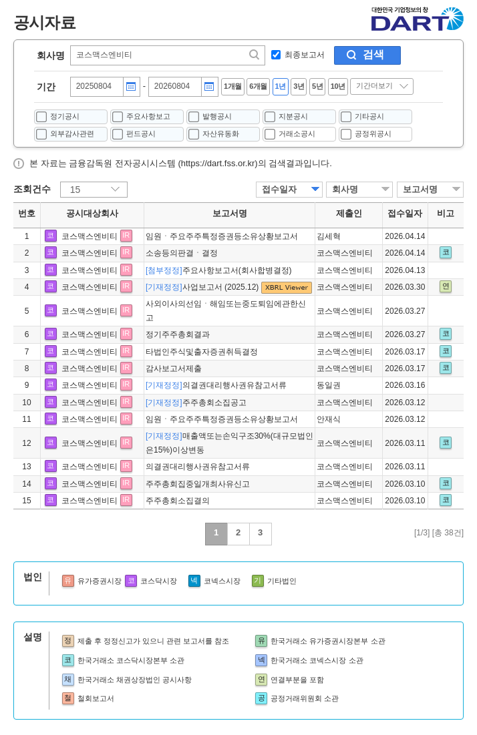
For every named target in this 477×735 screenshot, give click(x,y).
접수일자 (279, 189)
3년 (298, 86)
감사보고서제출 (174, 368)
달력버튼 (131, 87)
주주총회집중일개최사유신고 (198, 484)
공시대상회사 (92, 213)
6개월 (258, 86)
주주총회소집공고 (196, 402)
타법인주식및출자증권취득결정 (202, 351)
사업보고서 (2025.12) (203, 287)
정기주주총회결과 (178, 334)
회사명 (51, 55)
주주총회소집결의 (178, 500)
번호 (26, 213)
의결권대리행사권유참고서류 (216, 385)
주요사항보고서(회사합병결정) (219, 270)
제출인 (349, 213)
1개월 (233, 86)
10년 (338, 86)
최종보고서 (305, 54)
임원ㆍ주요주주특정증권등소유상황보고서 (222, 236)
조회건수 (32, 189)
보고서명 (420, 189)
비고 (445, 213)
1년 (280, 86)
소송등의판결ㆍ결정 (182, 253)
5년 (317, 86)
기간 (46, 86)
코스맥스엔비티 (89, 236)
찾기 (255, 54)
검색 (373, 54)
